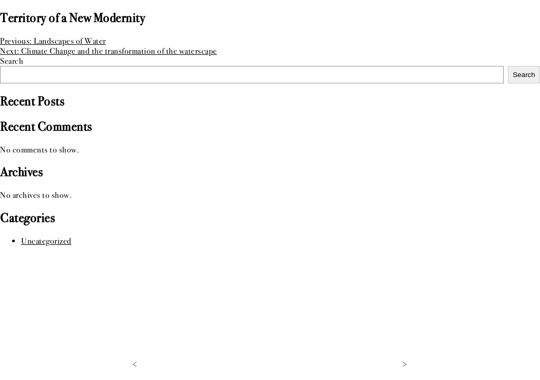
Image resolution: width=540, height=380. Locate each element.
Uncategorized (46, 241)
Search (11, 61)
